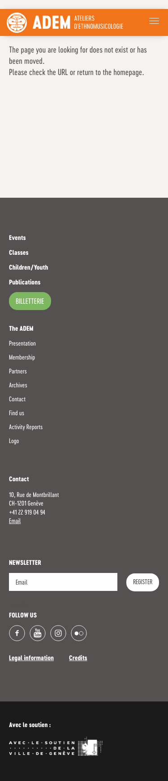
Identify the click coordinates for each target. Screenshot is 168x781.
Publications (24, 283)
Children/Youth (28, 268)
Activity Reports (26, 427)
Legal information (31, 659)
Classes (19, 253)
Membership (22, 358)
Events (17, 238)
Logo (14, 441)
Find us (16, 413)
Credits (78, 659)
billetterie (30, 302)
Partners (18, 371)
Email (15, 521)
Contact (17, 399)
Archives (18, 385)
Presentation (22, 344)
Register (142, 582)
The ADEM (21, 329)
